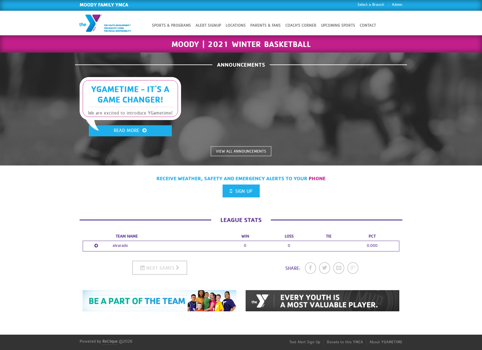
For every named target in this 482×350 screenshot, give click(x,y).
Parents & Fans (265, 26)
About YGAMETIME (385, 342)
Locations (236, 26)
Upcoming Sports (338, 26)
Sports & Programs (171, 26)
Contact (368, 26)
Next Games (159, 267)
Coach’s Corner (300, 26)
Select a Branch (371, 5)
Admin (397, 5)
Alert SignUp (208, 26)
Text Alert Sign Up (304, 342)
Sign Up (241, 191)
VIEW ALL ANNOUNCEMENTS (241, 152)
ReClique (110, 341)
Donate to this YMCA (345, 342)
